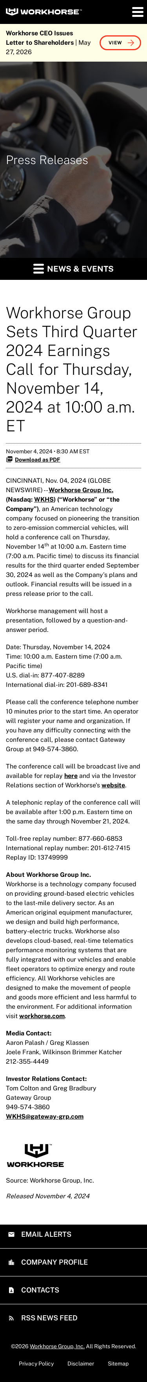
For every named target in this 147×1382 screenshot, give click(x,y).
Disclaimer (80, 1363)
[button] (137, 12)
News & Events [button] (73, 268)
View (115, 43)
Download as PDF (33, 459)
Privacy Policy (36, 1363)
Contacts (39, 1290)
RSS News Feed (49, 1318)
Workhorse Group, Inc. (57, 1346)
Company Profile (54, 1262)
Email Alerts (45, 1234)
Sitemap (118, 1363)
